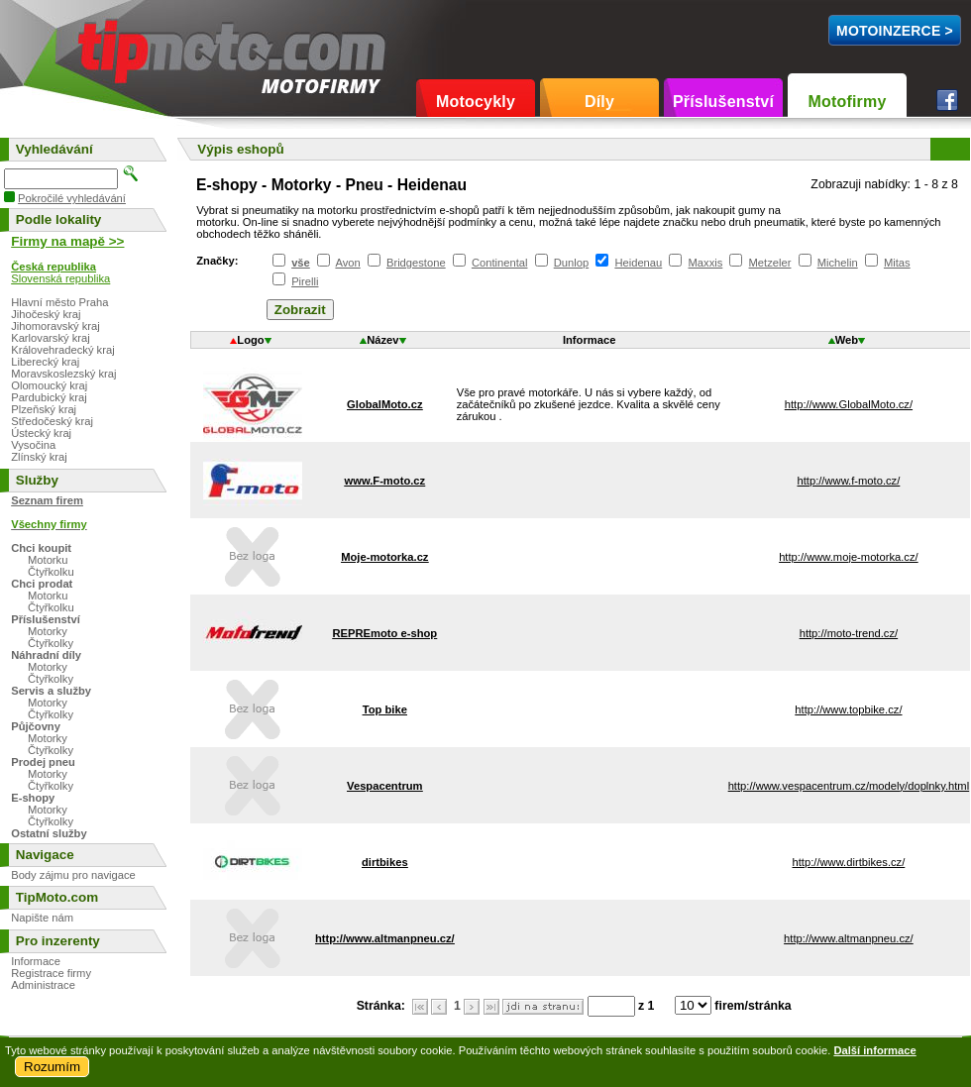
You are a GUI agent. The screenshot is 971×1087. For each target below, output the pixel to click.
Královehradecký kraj (62, 350)
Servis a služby (51, 691)
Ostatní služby (48, 833)
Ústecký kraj (41, 433)
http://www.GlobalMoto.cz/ (849, 404)
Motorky (47, 631)
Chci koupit (41, 548)
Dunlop (571, 263)
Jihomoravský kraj (55, 326)
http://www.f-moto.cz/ (848, 481)
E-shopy (32, 798)
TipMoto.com (123, 46)
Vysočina (33, 445)
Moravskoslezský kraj (63, 374)
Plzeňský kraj (43, 409)
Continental (500, 263)
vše (300, 263)
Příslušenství (723, 101)
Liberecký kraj (45, 362)
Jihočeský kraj (45, 314)
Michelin (837, 263)
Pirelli (304, 281)
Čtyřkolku (51, 572)
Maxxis (706, 263)
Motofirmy (847, 101)
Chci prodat (41, 584)
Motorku (47, 560)
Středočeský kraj (52, 421)
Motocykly (475, 101)
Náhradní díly (46, 655)
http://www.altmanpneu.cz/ (849, 938)
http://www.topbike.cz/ (848, 709)
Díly (599, 101)
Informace (35, 961)
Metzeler (770, 263)
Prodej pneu (43, 762)
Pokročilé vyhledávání (72, 198)
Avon (347, 263)
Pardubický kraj (48, 397)
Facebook (947, 100)
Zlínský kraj (39, 457)
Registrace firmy (51, 973)
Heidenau (638, 263)
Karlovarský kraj (50, 338)
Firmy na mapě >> (67, 241)
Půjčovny (35, 726)
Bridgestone (416, 263)
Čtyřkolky (50, 643)
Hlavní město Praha (59, 302)
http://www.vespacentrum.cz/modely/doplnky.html (849, 786)
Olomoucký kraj (49, 385)
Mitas (897, 263)
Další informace (874, 1050)
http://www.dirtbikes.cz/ (849, 862)
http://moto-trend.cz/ (849, 633)
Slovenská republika (60, 278)
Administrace (43, 985)
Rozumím (52, 1066)
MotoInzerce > (894, 31)
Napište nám (42, 918)
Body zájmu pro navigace (73, 875)
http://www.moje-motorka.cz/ (848, 557)
